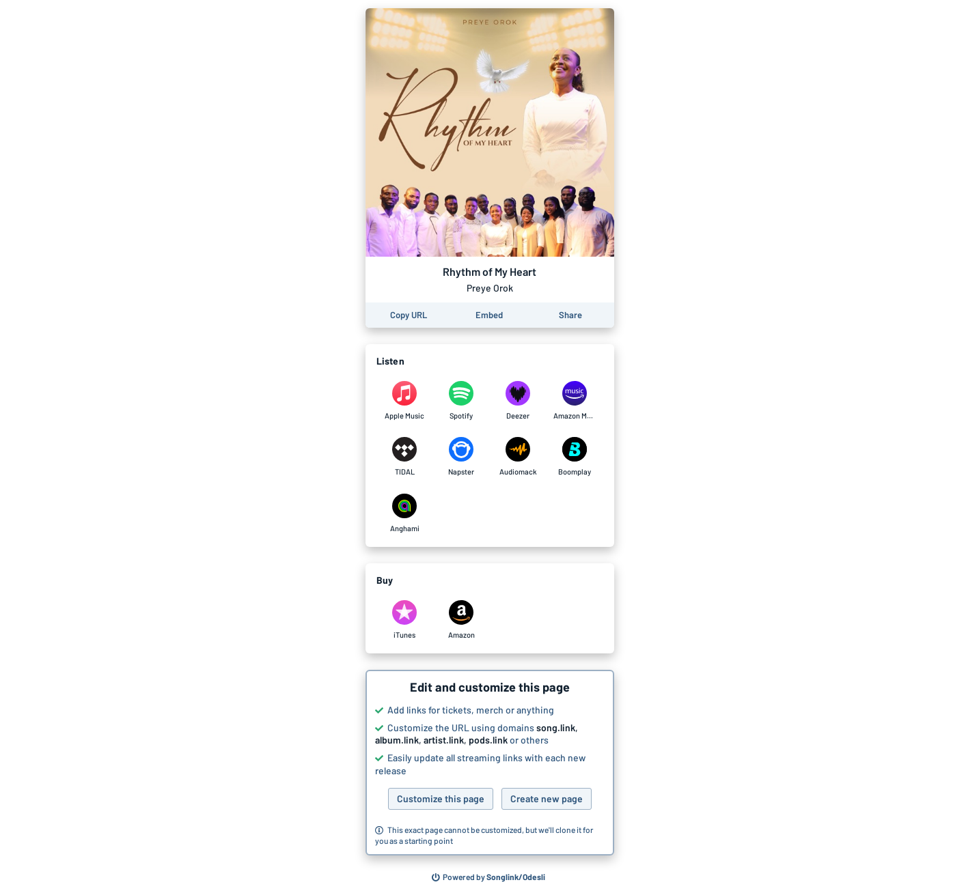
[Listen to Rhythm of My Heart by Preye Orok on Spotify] (461, 400)
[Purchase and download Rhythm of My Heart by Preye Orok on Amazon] (461, 620)
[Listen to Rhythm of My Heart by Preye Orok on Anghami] (404, 513)
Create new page (546, 798)
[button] (490, 762)
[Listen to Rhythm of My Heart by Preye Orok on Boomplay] (575, 456)
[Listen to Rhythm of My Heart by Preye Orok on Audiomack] (518, 456)
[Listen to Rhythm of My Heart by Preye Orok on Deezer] (518, 400)
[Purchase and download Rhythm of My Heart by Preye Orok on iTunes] (404, 620)
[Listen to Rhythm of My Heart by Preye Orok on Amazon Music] (575, 400)
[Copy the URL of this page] (408, 315)
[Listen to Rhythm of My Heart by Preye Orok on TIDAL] (404, 456)
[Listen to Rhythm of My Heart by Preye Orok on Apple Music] (404, 400)
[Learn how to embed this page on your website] (489, 315)
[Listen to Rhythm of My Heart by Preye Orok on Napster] (461, 456)
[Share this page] (570, 315)
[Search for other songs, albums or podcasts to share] (488, 877)
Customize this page (440, 798)
